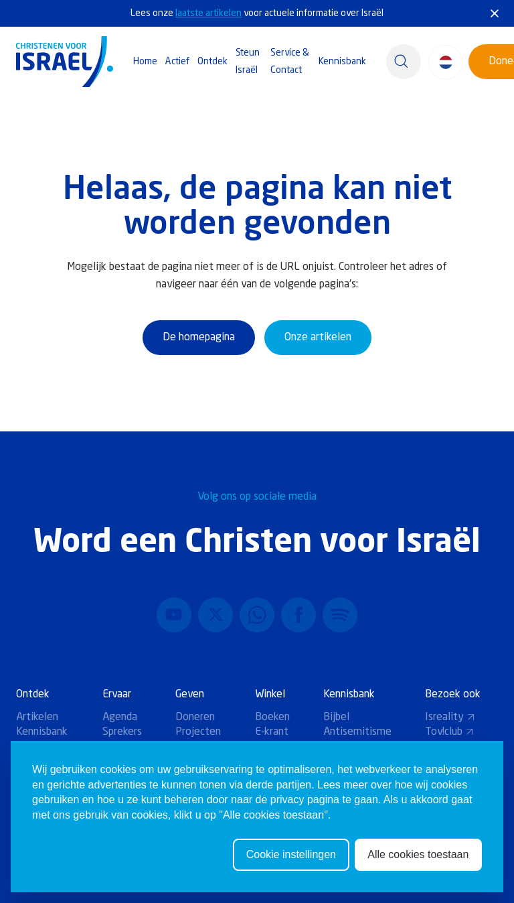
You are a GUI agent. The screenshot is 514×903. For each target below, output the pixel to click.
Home (145, 61)
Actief (177, 61)
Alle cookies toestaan (417, 857)
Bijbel (336, 717)
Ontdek (212, 61)
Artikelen (37, 717)
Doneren (195, 717)
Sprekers (122, 732)
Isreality (450, 717)
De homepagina (199, 337)
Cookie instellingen (291, 857)
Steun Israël (248, 61)
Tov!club (449, 732)
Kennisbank (342, 61)
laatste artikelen (208, 13)
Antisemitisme (357, 732)
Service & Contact (289, 61)
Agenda (119, 717)
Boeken (272, 717)
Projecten (198, 732)
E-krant (271, 732)
